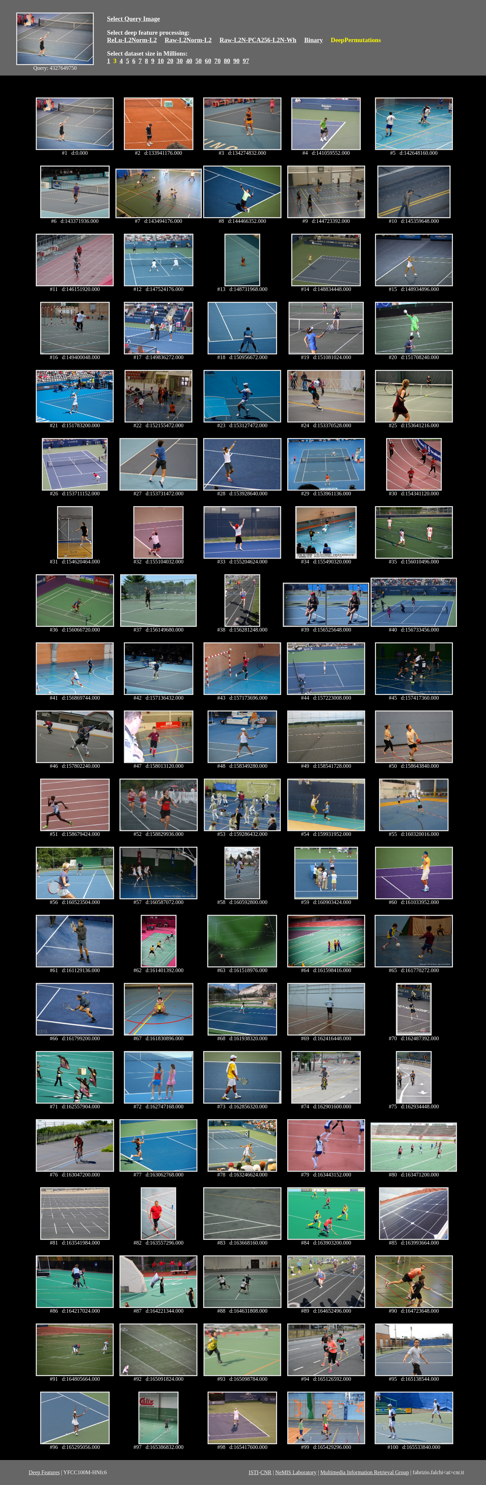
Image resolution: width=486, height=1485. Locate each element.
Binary (313, 39)
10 (161, 60)
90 (236, 60)
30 (180, 60)
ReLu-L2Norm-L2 (132, 39)
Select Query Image (133, 18)
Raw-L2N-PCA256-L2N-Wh (258, 39)
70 (217, 60)
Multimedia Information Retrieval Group (364, 1472)
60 (208, 60)
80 (227, 60)
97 (246, 60)
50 (198, 60)
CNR (265, 1472)
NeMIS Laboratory (296, 1472)
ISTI (254, 1472)
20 (170, 60)
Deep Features (44, 1472)
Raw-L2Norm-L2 (188, 39)
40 (189, 60)
